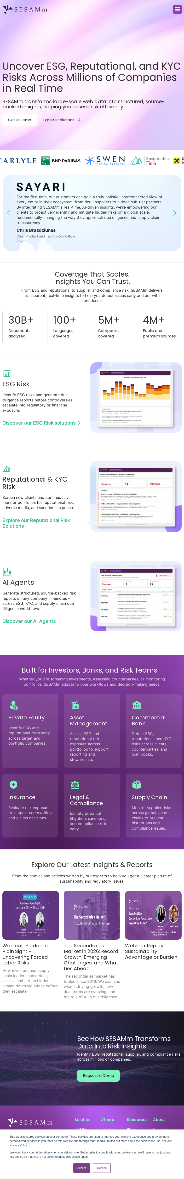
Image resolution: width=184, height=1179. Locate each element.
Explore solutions (58, 120)
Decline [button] (102, 1168)
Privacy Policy (18, 1145)
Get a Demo (19, 120)
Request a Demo (98, 1075)
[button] (177, 9)
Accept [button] (81, 1168)
